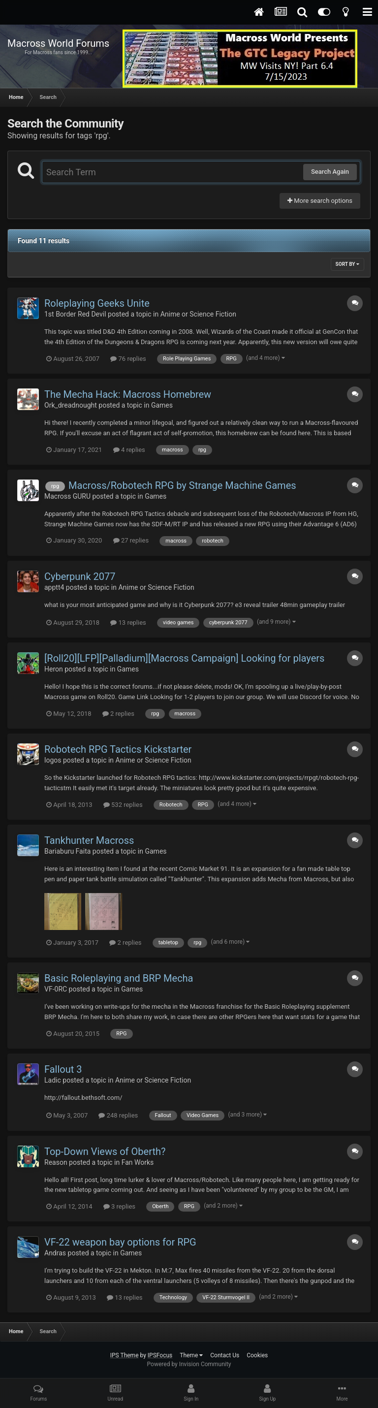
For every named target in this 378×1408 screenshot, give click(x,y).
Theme (191, 1355)
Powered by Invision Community (189, 1364)
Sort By (347, 264)
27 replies (131, 540)
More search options (319, 200)
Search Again (330, 171)
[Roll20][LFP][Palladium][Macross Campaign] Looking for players (184, 658)
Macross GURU (67, 496)
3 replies (119, 1206)
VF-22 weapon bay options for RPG (120, 1242)
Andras (55, 1253)
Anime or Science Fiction (198, 314)
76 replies (128, 358)
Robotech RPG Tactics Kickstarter (117, 749)
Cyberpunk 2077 (79, 576)
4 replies (129, 449)
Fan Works (138, 1162)
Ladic (52, 1080)
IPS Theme (124, 1355)
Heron (53, 669)
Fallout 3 (63, 1069)
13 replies (128, 622)
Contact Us (224, 1355)
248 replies (118, 1115)
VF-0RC (55, 989)
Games (162, 405)
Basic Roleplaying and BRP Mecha (118, 978)
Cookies (257, 1355)
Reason (55, 1162)
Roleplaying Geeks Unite (97, 303)
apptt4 (54, 587)
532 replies (123, 804)
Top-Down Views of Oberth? (104, 1151)
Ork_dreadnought (70, 405)
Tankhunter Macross (89, 840)
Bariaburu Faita (67, 851)
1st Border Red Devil (75, 314)
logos (52, 760)
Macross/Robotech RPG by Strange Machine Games (182, 485)
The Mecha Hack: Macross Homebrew (127, 394)
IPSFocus (160, 1355)
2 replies (118, 713)
